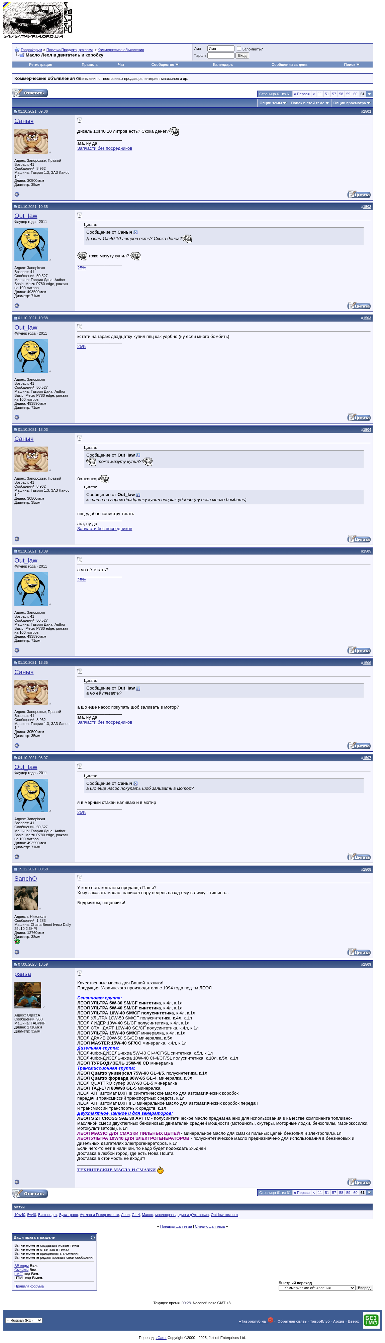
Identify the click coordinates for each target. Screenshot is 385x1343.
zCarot (161, 1338)
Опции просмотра (349, 103)
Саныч (24, 120)
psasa (22, 973)
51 (327, 94)
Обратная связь (292, 1321)
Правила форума (29, 1286)
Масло (147, 1215)
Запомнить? (250, 49)
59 (348, 94)
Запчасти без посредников (104, 148)
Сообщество (165, 65)
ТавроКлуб (320, 1321)
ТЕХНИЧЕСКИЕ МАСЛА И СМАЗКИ (116, 1169)
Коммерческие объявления (121, 50)
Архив (339, 1321)
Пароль (200, 55)
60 (356, 94)
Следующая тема (210, 1226)
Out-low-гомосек (224, 1215)
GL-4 (136, 1215)
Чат (121, 65)
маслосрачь (165, 1215)
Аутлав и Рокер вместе (99, 1215)
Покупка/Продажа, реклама (69, 50)
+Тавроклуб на (256, 1321)
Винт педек (47, 1215)
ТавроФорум (31, 50)
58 (341, 94)
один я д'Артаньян (193, 1215)
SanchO (25, 878)
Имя (197, 48)
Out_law (25, 215)
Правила (89, 65)
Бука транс (68, 1215)
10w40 (19, 1215)
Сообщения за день (289, 65)
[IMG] (18, 1274)
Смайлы (21, 1270)
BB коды (21, 1266)
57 (334, 94)
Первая (302, 94)
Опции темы (271, 103)
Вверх (353, 1321)
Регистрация (40, 65)
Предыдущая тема (176, 1226)
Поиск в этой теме (307, 103)
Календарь (223, 65)
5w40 (31, 1215)
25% (81, 267)
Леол (125, 1215)
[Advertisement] (260, 20)
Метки (19, 1207)
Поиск (352, 65)
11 (320, 94)
